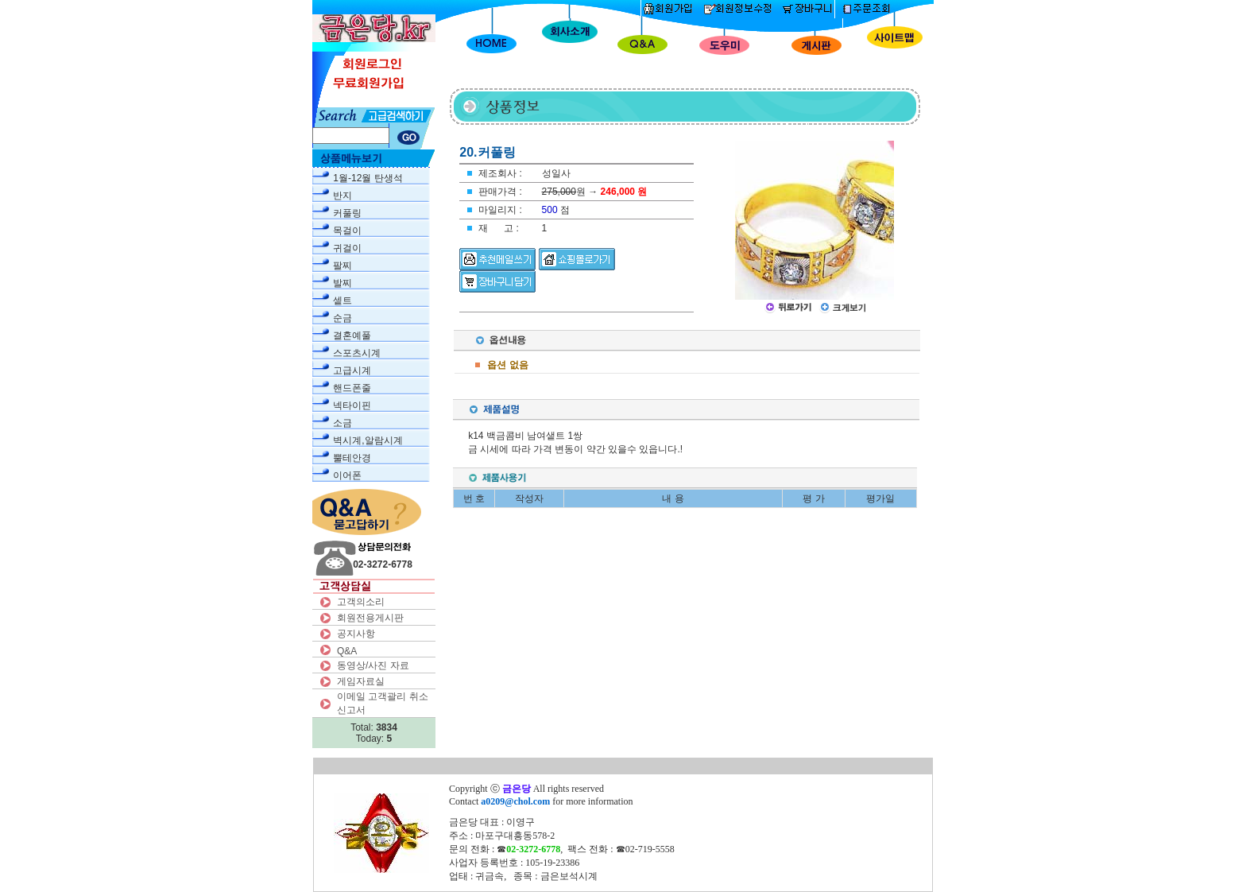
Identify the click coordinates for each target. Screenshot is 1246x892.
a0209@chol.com (515, 801)
